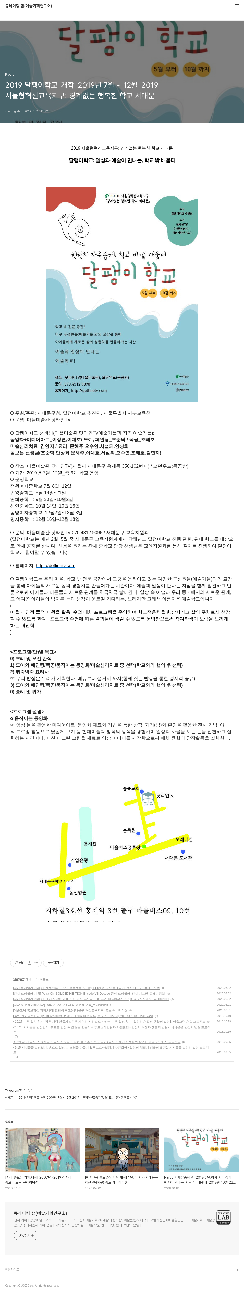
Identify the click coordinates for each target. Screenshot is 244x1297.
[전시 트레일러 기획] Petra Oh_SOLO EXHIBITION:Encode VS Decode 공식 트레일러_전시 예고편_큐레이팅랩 (89, 993)
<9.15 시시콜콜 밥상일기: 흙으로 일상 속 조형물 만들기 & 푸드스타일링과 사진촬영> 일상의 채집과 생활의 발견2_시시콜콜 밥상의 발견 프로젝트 (111, 1050)
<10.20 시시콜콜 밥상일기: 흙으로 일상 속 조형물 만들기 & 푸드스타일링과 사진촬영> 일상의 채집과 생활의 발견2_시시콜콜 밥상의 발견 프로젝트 (111, 1030)
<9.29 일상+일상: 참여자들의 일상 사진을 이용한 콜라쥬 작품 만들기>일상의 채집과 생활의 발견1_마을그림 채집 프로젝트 (96, 1042)
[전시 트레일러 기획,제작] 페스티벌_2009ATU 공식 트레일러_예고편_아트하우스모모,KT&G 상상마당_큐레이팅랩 (91, 999)
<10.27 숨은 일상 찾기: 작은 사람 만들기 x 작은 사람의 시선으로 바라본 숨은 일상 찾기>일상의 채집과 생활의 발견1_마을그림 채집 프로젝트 (109, 1021)
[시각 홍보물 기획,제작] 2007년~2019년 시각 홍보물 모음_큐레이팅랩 (60, 1005)
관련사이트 (12, 1269)
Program (18, 979)
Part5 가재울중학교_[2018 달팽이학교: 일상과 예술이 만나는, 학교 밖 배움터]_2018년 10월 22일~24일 (83, 1016)
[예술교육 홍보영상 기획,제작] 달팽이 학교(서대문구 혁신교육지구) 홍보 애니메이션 (70, 1010)
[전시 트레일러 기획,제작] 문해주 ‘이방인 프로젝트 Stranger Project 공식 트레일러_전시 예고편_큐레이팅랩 (86, 988)
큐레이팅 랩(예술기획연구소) (28, 6)
